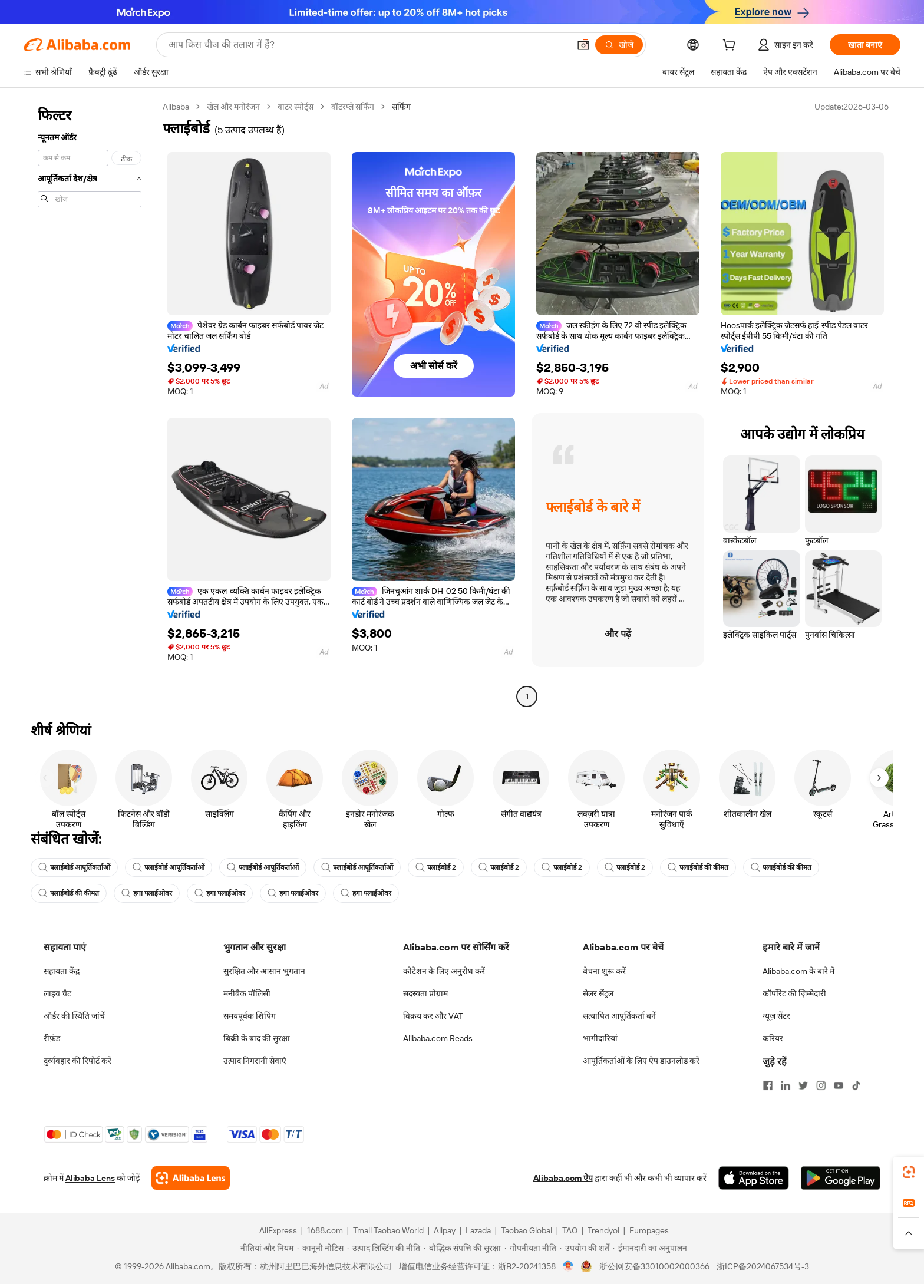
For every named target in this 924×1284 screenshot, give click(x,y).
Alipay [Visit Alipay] (445, 1230)
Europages (649, 1230)
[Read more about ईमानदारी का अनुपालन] (650, 1248)
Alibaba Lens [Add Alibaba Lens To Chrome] (90, 1178)
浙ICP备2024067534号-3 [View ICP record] (763, 1266)
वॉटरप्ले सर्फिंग (352, 106)
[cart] (731, 46)
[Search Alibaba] (368, 44)
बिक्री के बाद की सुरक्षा (256, 1038)
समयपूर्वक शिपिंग (249, 1016)
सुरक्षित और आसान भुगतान (264, 971)
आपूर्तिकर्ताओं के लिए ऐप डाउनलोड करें (641, 1060)
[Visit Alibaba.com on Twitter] (803, 1085)
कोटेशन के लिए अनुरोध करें (444, 971)
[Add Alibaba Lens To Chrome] (190, 1178)
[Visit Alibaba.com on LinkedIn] (785, 1085)
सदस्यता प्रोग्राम (425, 993)
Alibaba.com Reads (438, 1038)
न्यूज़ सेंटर (776, 1016)
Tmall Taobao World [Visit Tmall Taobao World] (388, 1230)
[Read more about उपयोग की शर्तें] (584, 1248)
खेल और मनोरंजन (233, 106)
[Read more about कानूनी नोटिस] (320, 1248)
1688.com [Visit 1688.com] (325, 1230)
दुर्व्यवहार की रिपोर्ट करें (77, 1060)
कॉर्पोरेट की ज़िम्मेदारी (794, 993)
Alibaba (176, 106)
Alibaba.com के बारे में (798, 971)
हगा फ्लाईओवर (146, 893)
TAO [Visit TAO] (570, 1230)
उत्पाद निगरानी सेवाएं (254, 1060)
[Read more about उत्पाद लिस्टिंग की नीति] (383, 1248)
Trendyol (603, 1230)
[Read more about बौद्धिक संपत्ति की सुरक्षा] (462, 1248)
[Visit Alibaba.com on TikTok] (856, 1085)
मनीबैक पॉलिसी (246, 993)
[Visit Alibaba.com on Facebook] (768, 1085)
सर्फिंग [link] (401, 106)
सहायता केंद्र (62, 971)
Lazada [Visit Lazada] (478, 1230)
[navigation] (89, 403)
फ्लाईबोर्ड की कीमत (698, 867)
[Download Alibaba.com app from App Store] (753, 1178)
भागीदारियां (600, 1038)
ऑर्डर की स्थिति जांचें (74, 1016)
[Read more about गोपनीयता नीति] (530, 1248)
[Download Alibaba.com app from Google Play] (840, 1178)
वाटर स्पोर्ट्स (296, 106)
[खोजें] (619, 44)
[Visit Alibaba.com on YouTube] (838, 1085)
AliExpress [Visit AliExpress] (278, 1230)
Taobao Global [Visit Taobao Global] (526, 1230)
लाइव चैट (57, 993)
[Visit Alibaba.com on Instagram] (821, 1085)
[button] (583, 45)
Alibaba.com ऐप (563, 1178)
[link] (908, 1172)
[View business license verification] (568, 1266)
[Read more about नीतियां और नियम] (265, 1248)
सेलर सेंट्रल (598, 993)
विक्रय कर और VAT (433, 1016)
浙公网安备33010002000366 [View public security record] (654, 1266)
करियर (773, 1038)
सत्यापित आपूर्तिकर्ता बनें (619, 1016)
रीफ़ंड (52, 1038)
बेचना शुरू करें (604, 971)
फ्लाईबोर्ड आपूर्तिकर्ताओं (74, 867)
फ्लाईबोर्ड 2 (435, 867)
